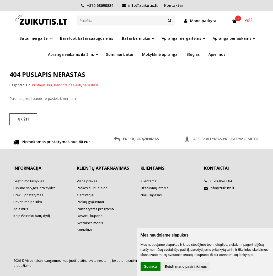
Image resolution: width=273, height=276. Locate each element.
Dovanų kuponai (90, 215)
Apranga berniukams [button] (232, 38)
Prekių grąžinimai (90, 201)
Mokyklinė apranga (160, 54)
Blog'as (193, 54)
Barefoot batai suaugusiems (86, 38)
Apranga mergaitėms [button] (181, 38)
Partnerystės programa (95, 209)
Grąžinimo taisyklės (28, 181)
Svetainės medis (90, 222)
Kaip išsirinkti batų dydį (31, 215)
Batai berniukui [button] (136, 38)
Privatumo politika (27, 201)
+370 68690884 (97, 5)
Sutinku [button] (150, 266)
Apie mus (216, 54)
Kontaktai (173, 5)
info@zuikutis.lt (140, 5)
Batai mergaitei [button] (34, 38)
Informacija (27, 168)
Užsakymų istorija (155, 187)
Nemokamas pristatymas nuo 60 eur (51, 143)
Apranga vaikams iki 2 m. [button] (71, 54)
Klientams (152, 168)
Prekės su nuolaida (92, 187)
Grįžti (23, 119)
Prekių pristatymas (28, 195)
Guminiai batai (119, 54)
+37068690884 (218, 181)
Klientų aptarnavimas (103, 168)
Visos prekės (87, 181)
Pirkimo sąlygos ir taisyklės (34, 187)
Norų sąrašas (151, 195)
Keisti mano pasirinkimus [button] (186, 266)
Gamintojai (85, 195)
